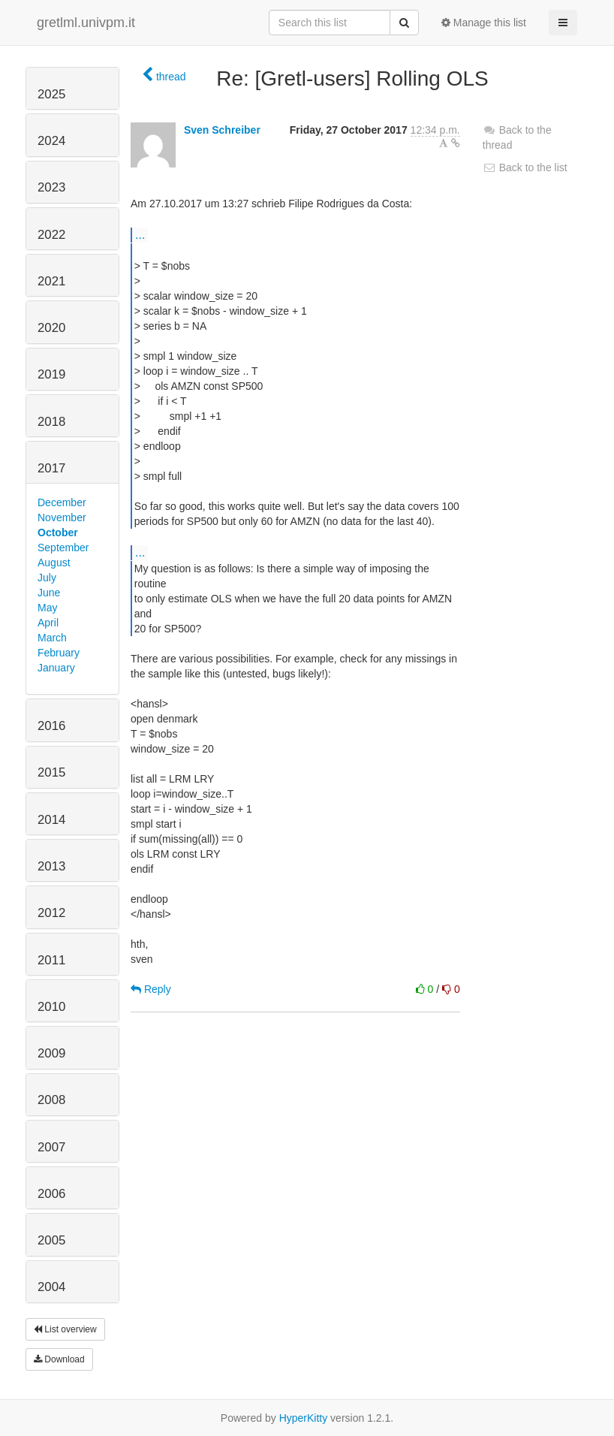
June (49, 593)
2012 (51, 913)
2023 (51, 187)
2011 (51, 960)
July (47, 578)
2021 (51, 281)
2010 (51, 1007)
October (58, 532)
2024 (51, 141)
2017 (51, 468)
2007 (51, 1147)
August (54, 563)
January (56, 668)
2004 (51, 1287)
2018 (51, 422)
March (52, 638)
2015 (51, 772)
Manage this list (483, 23)
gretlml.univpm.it (86, 22)
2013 (51, 866)
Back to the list (525, 167)
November (62, 517)
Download (59, 1359)
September (63, 548)
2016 (51, 726)
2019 (51, 374)
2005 (51, 1240)
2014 (51, 820)
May (47, 608)
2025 (51, 94)
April (48, 623)
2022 (51, 235)
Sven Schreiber (222, 130)
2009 (51, 1053)
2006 (51, 1194)
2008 (51, 1100)
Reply (151, 989)
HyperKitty (303, 1418)
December (62, 502)
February (59, 653)
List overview (65, 1329)
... (140, 234)
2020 (51, 328)
